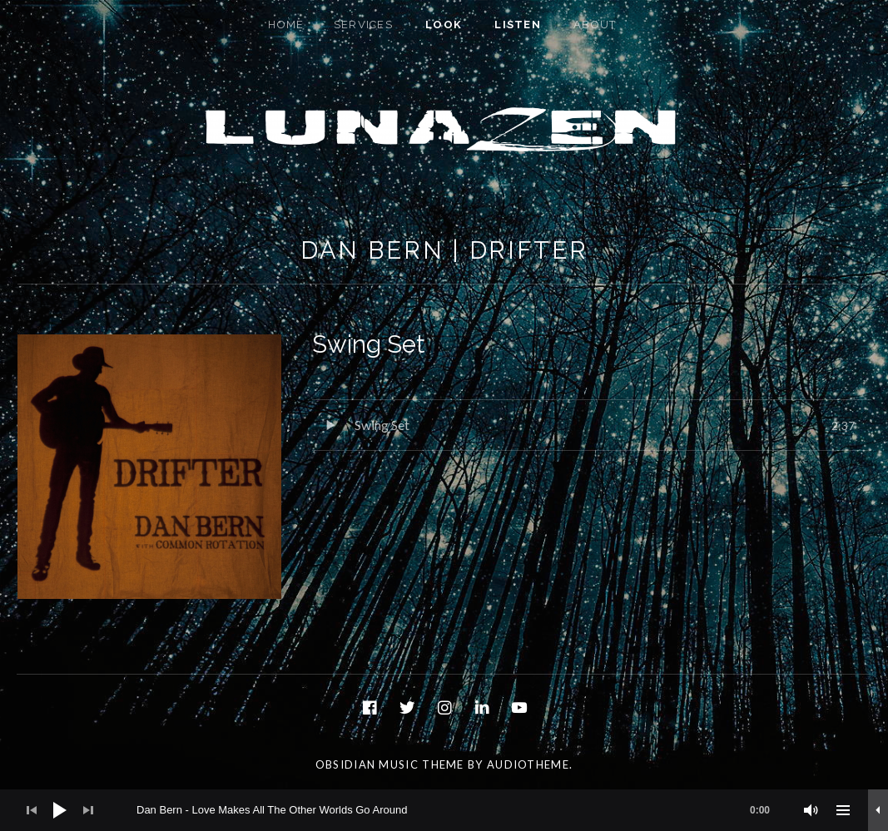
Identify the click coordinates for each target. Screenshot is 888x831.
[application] (444, 810)
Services (363, 24)
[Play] (60, 810)
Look (443, 24)
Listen (517, 24)
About (595, 24)
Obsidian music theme (389, 764)
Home (286, 24)
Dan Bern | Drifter (444, 250)
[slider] (461, 810)
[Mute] (811, 810)
